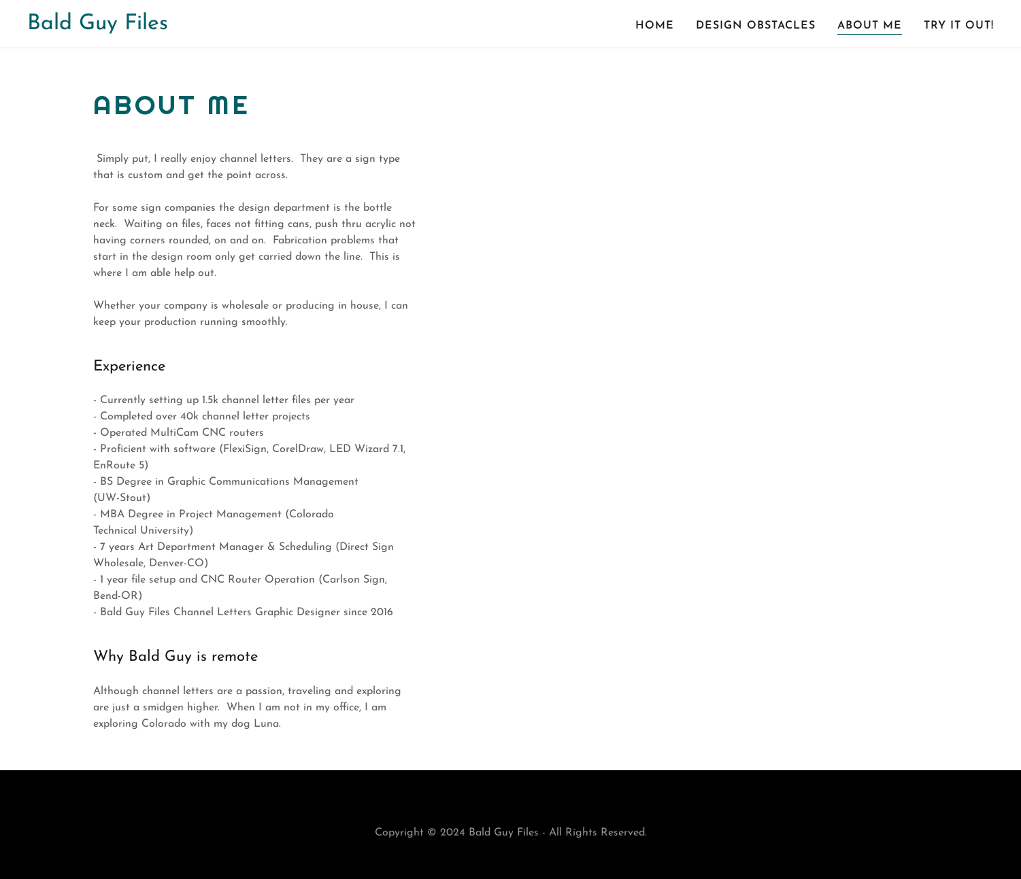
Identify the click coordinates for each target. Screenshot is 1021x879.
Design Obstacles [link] (756, 25)
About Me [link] (869, 25)
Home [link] (654, 25)
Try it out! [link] (959, 25)
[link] (97, 26)
